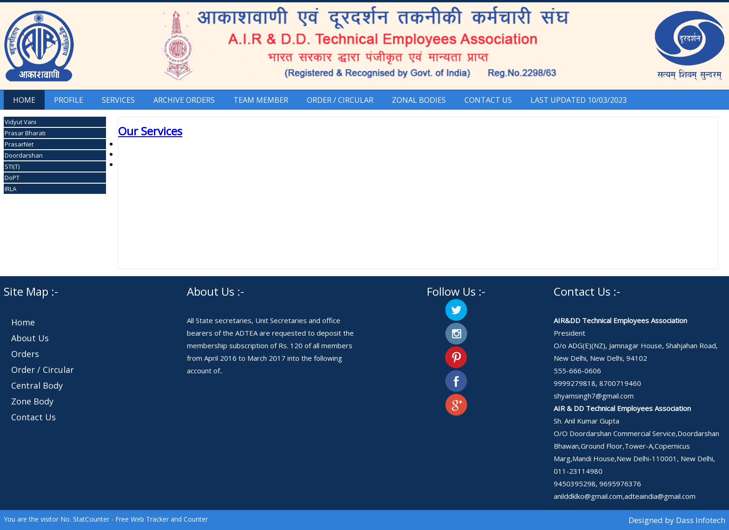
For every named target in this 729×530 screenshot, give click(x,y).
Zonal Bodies (419, 100)
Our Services (150, 131)
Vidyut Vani (20, 122)
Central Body (37, 385)
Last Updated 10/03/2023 (578, 100)
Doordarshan (24, 155)
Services (118, 100)
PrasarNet (19, 144)
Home (24, 100)
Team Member (260, 100)
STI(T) (12, 166)
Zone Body (32, 401)
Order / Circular (340, 100)
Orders (25, 353)
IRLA (10, 189)
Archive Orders (184, 100)
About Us (30, 338)
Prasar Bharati (25, 133)
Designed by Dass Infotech (676, 520)
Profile (68, 100)
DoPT (12, 177)
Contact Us (488, 100)
